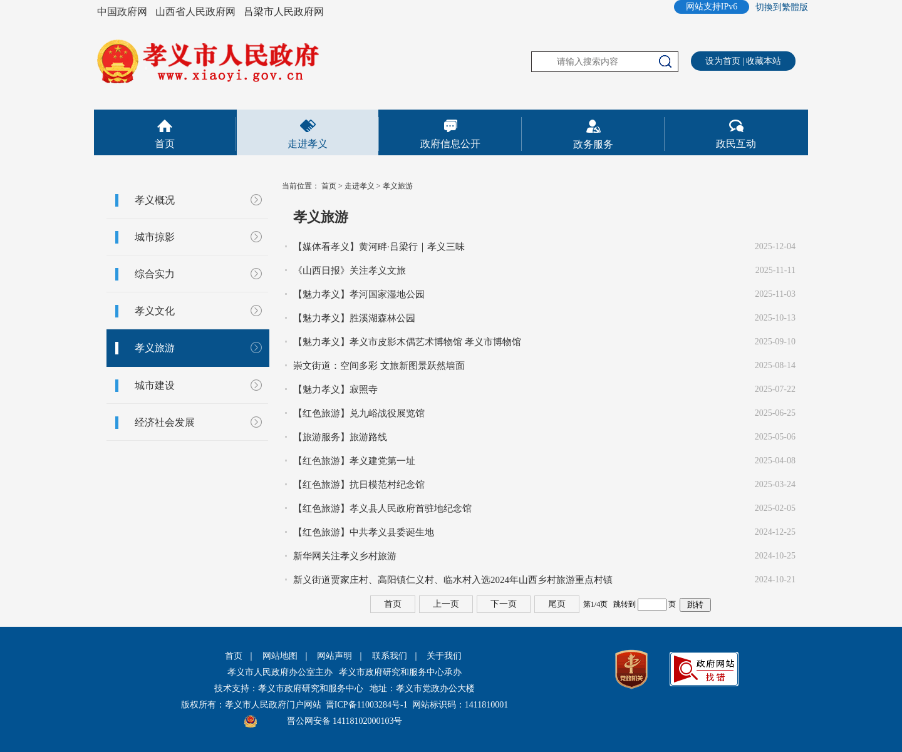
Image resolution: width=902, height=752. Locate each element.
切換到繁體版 (781, 7)
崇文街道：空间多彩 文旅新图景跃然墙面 (379, 366)
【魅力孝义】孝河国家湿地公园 (359, 294)
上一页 (446, 604)
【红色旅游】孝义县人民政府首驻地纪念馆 (382, 508)
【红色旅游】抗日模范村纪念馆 (359, 485)
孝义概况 (155, 200)
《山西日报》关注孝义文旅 (349, 270)
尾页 (557, 604)
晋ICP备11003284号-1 (367, 704)
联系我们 (389, 656)
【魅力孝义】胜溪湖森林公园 (354, 318)
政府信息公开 (450, 143)
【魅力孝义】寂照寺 (335, 389)
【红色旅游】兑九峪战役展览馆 (359, 413)
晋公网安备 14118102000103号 (345, 721)
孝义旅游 (155, 348)
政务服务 (593, 144)
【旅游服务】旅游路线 (340, 437)
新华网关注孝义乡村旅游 (345, 556)
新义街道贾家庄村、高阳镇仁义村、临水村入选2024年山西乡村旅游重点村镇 (453, 580)
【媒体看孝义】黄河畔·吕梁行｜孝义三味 (379, 247)
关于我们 (444, 656)
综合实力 (155, 274)
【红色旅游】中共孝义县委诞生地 (363, 532)
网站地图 (280, 656)
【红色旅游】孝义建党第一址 (354, 461)
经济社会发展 (165, 422)
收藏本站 (763, 61)
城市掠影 (155, 237)
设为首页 (722, 61)
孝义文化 (155, 311)
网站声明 (334, 656)
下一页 (503, 604)
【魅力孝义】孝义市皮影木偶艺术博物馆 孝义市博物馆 (407, 342)
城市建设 (155, 385)
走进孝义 (308, 143)
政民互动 (736, 143)
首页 (165, 143)
